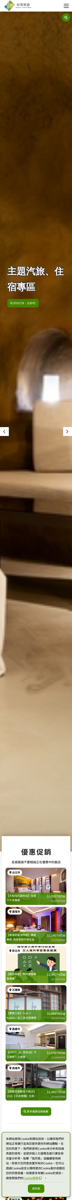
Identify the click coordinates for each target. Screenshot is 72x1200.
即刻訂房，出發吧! (23, 306)
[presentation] (4, 431)
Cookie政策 (32, 1178)
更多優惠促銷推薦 (36, 1111)
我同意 (36, 1188)
